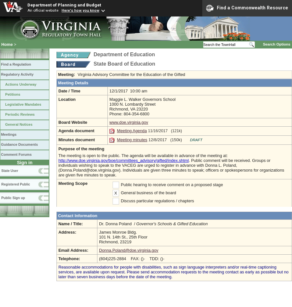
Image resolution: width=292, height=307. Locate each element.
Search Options (276, 44)
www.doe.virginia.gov (128, 122)
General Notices (19, 124)
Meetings (8, 134)
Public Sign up (13, 198)
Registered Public (15, 184)
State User (9, 171)
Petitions (12, 94)
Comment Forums (16, 154)
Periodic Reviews (20, 114)
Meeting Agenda (132, 130)
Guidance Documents (19, 144)
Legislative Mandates (23, 104)
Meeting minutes (132, 139)
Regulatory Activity (17, 74)
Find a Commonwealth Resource (247, 8)
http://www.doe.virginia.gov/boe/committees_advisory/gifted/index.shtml (123, 160)
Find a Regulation (16, 64)
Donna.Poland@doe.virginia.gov (128, 250)
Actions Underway (20, 84)
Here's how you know (80, 10)
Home (7, 44)
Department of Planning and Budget (64, 4)
